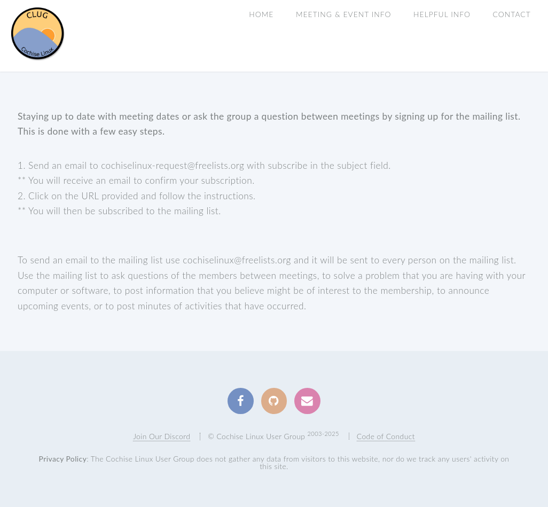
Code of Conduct (386, 436)
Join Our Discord (161, 436)
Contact (512, 14)
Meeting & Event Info (344, 14)
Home (261, 14)
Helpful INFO (442, 14)
